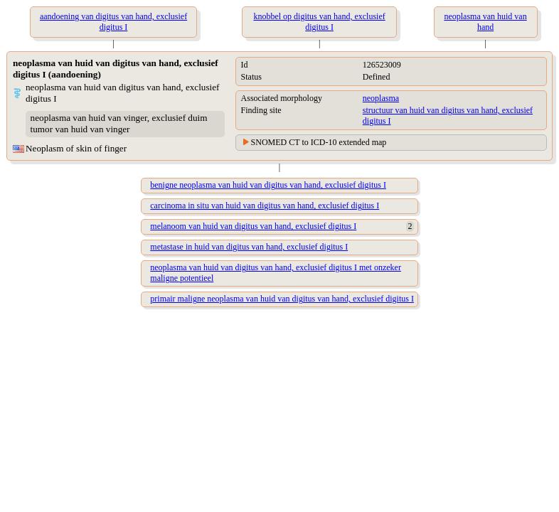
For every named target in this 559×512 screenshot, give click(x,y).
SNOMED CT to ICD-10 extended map (319, 142)
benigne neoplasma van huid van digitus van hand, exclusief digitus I (268, 185)
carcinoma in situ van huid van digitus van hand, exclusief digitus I (264, 205)
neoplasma (381, 98)
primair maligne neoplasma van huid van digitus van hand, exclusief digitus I (282, 299)
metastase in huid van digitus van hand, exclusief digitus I (249, 247)
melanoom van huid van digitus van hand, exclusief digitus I (253, 226)
